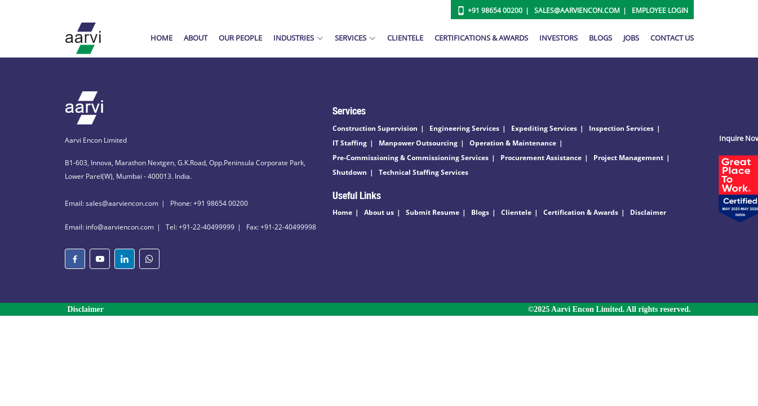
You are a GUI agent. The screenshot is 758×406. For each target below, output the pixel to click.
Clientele (405, 38)
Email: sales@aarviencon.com (111, 203)
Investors (558, 38)
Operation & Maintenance (512, 143)
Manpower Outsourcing (418, 143)
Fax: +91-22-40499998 (281, 227)
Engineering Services (464, 128)
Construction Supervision (375, 128)
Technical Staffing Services (423, 172)
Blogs (600, 38)
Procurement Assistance (541, 157)
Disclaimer (648, 212)
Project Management (628, 157)
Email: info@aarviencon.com (109, 227)
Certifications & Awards (481, 38)
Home (161, 38)
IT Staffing (350, 143)
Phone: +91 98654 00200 (209, 203)
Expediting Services (544, 128)
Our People (240, 38)
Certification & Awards (580, 212)
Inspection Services (621, 128)
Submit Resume (432, 212)
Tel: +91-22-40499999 (200, 227)
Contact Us (672, 38)
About (195, 38)
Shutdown (350, 172)
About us (379, 212)
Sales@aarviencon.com (577, 10)
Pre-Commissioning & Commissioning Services (411, 157)
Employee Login (660, 10)
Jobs (631, 38)
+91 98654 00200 (495, 10)
